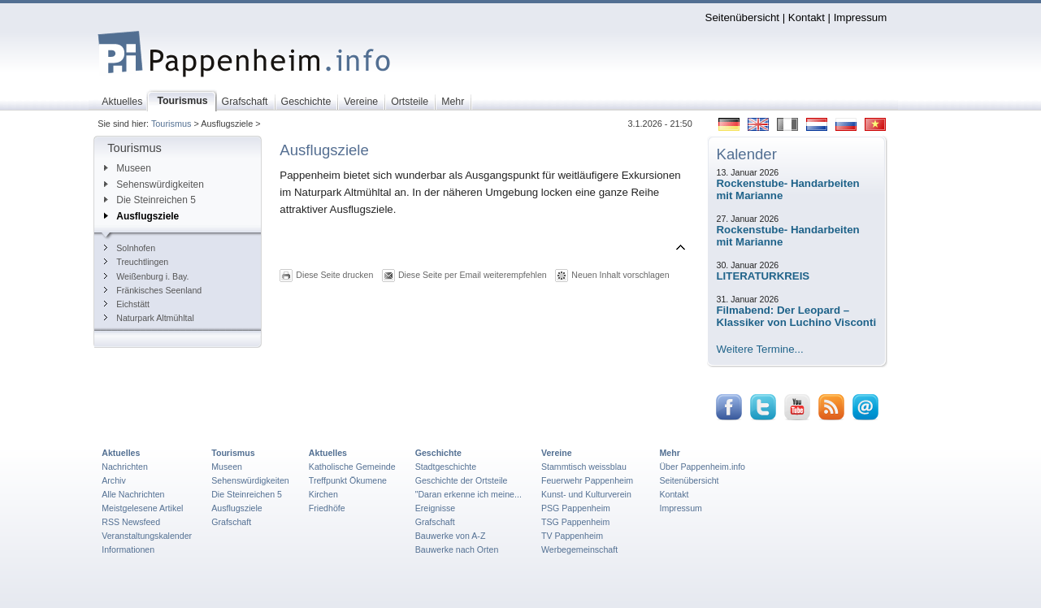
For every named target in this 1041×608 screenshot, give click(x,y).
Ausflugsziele (141, 216)
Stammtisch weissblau (584, 466)
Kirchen (323, 494)
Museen (127, 168)
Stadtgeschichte (446, 466)
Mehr (669, 453)
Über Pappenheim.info (702, 466)
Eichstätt (127, 304)
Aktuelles (121, 453)
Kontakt (806, 17)
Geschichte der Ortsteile (461, 480)
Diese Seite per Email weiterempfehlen (472, 275)
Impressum (860, 17)
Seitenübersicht (742, 17)
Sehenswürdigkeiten (154, 184)
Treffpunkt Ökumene (348, 480)
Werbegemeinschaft (579, 549)
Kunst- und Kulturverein (586, 494)
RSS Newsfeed (131, 522)
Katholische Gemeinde (352, 466)
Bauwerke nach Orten (457, 549)
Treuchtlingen (136, 262)
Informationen (128, 549)
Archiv (113, 480)
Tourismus (171, 123)
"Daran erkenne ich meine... (468, 494)
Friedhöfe (327, 508)
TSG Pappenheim (575, 522)
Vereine (556, 453)
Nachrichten (125, 466)
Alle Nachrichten (133, 494)
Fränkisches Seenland (153, 290)
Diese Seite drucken (334, 275)
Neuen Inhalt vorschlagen (620, 275)
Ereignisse (435, 508)
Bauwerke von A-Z (450, 536)
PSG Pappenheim (575, 508)
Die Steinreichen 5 (150, 200)
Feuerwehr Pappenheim (587, 480)
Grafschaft (231, 522)
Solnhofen (129, 248)
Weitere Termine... (760, 349)
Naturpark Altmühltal (149, 318)
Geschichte (438, 453)
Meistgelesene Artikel (142, 508)
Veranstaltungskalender (147, 536)
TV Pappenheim (572, 536)
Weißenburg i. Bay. (146, 276)
